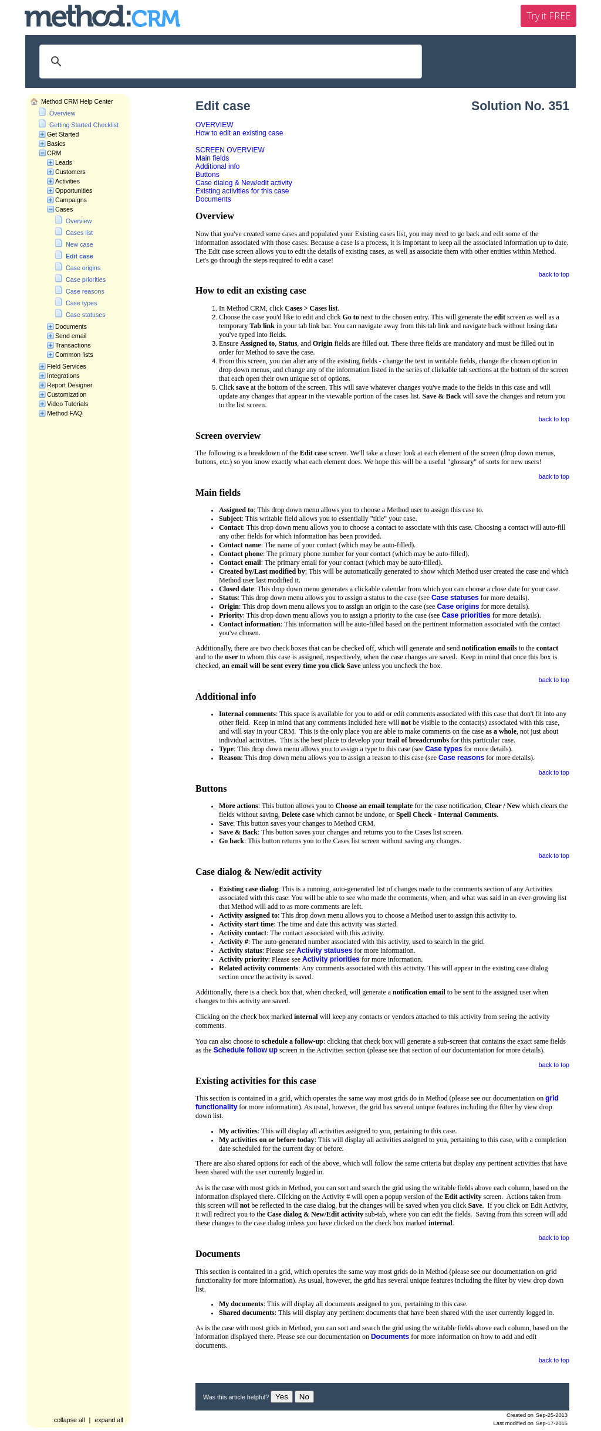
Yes (281, 1396)
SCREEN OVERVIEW (230, 150)
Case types (81, 302)
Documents (213, 199)
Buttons (207, 175)
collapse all (69, 1419)
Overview (62, 113)
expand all (108, 1419)
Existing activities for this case (242, 191)
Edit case (79, 256)
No (304, 1396)
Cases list (79, 232)
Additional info (217, 166)
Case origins (83, 267)
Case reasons (85, 291)
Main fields (212, 158)
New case (79, 244)
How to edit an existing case (239, 133)
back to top (554, 274)
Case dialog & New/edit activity (243, 183)
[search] (229, 61)
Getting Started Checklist (84, 124)
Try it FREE (548, 15)
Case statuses (86, 314)
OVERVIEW (214, 125)
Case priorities (86, 279)
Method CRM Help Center (77, 101)
